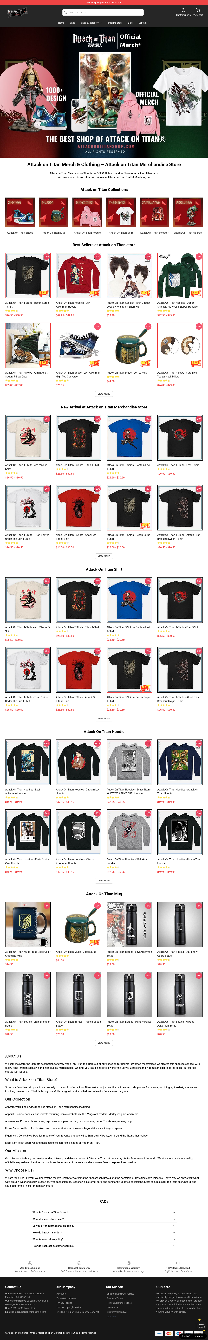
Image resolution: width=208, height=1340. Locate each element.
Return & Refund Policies (119, 1303)
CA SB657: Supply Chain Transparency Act (78, 1312)
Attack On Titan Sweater (154, 232)
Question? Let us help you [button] (193, 1336)
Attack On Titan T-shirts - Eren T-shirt (178, 465)
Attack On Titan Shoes (20, 232)
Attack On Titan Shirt (121, 232)
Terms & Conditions (66, 1298)
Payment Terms (115, 1298)
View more (104, 394)
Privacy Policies (64, 1303)
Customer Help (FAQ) (117, 1312)
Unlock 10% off (202, 1326)
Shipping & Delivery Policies (120, 1293)
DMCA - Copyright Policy (69, 1307)
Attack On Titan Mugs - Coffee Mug (127, 372)
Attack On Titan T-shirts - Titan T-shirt (77, 465)
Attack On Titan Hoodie (87, 232)
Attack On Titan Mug (53, 232)
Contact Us (112, 1307)
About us (61, 1293)
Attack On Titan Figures (188, 232)
